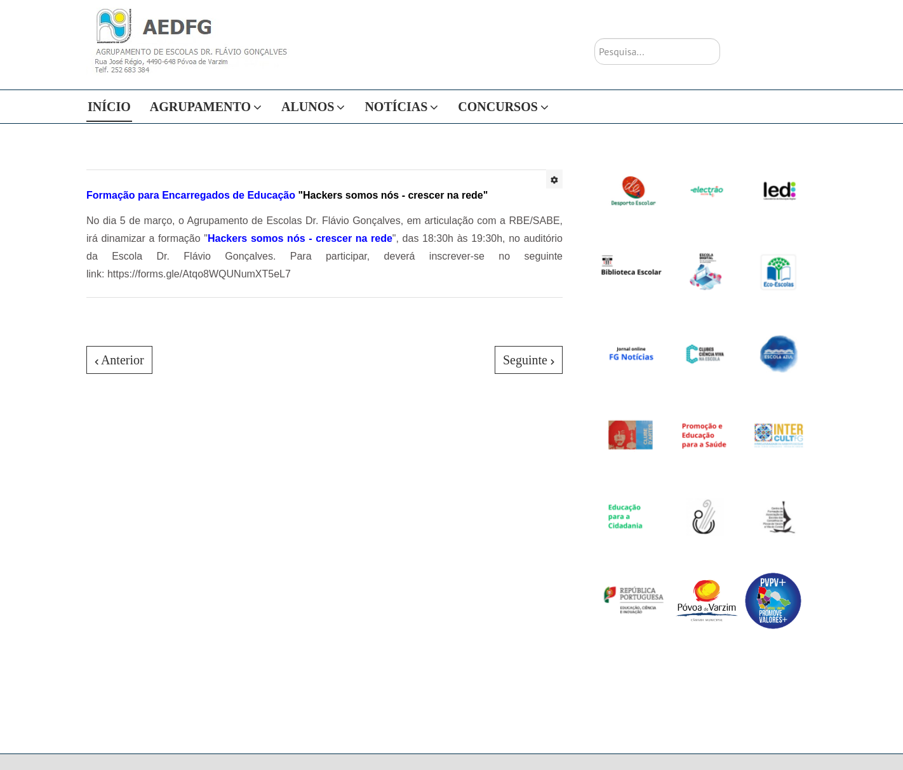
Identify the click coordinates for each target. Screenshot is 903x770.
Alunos (307, 107)
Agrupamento (200, 107)
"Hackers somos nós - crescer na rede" (287, 195)
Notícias (396, 107)
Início (109, 107)
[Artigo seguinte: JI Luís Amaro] (529, 360)
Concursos (498, 107)
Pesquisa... (594, 38)
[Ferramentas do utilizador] (554, 179)
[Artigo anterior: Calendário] (119, 360)
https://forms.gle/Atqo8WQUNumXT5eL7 (199, 274)
